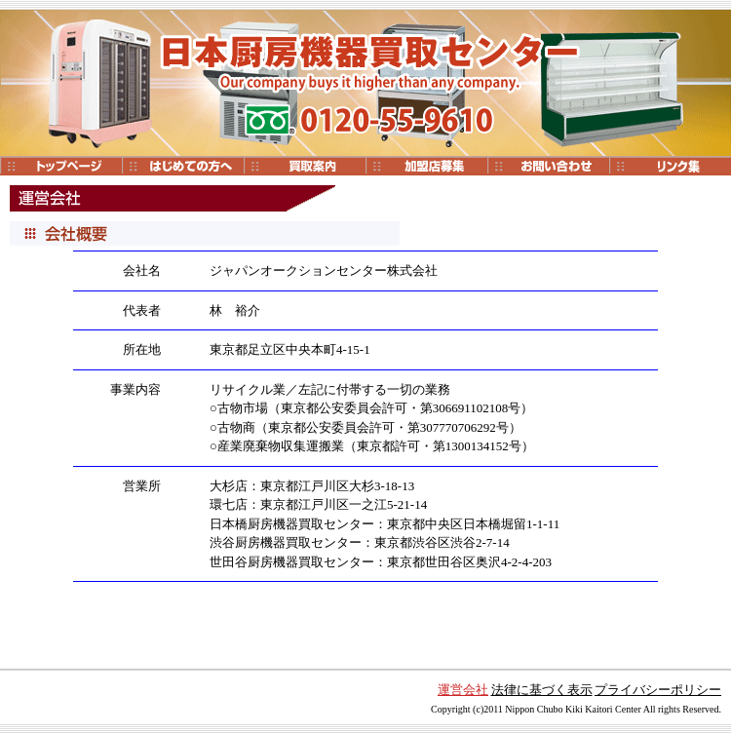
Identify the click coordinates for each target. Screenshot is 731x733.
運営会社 (463, 689)
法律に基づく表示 (542, 689)
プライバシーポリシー (658, 689)
